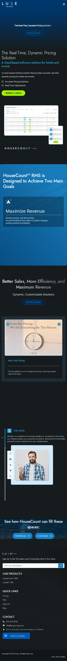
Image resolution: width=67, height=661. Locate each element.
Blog (4, 608)
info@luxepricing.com (13, 625)
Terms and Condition (58, 657)
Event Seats (45, 536)
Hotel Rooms (22, 536)
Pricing (5, 596)
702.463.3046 (10, 621)
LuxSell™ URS (8, 582)
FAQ (4, 600)
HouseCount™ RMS (10, 578)
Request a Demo (13, 93)
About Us (6, 604)
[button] (7, 327)
